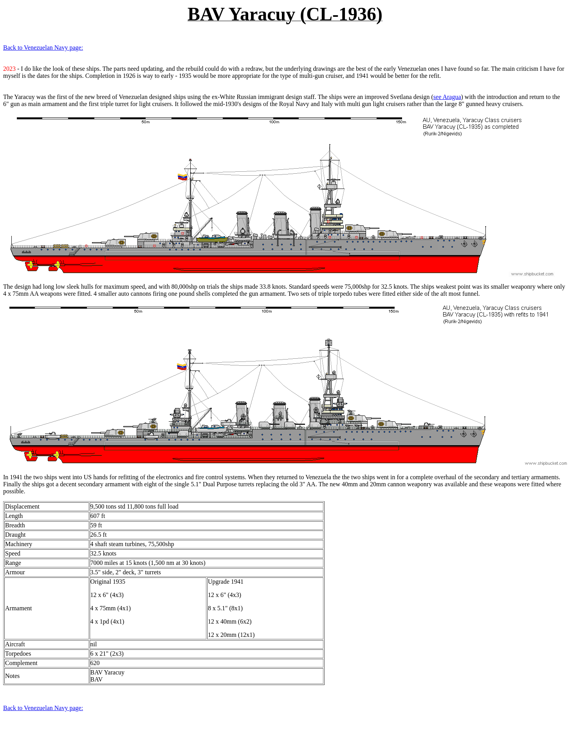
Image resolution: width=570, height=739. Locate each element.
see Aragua (447, 96)
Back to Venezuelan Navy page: (43, 47)
